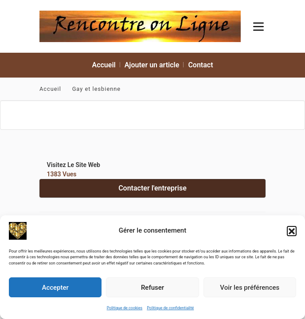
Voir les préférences (249, 288)
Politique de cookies (125, 308)
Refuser (152, 288)
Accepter (55, 288)
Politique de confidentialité (170, 308)
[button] (291, 230)
